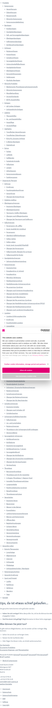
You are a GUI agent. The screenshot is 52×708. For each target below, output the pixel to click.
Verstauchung (11, 465)
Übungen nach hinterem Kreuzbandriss (19, 290)
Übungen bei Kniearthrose (15, 197)
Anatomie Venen (12, 501)
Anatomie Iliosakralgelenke (15, 381)
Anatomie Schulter (12, 407)
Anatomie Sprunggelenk (14, 446)
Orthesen (7, 48)
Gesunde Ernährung (11, 575)
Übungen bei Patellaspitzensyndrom (18, 307)
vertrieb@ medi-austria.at (9, 682)
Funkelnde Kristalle (13, 161)
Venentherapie (11, 9)
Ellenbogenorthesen (13, 71)
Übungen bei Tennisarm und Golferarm (19, 219)
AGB (3, 699)
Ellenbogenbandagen (13, 38)
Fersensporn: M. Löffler (14, 226)
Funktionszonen (11, 177)
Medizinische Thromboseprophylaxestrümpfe (22, 87)
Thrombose (8, 468)
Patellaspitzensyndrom (14, 281)
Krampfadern (11, 510)
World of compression (9, 661)
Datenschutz (6, 692)
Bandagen (7, 25)
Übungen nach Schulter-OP (15, 410)
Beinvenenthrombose (13, 471)
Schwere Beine (11, 526)
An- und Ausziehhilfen (13, 119)
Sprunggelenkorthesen (14, 61)
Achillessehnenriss (12, 439)
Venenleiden (8, 497)
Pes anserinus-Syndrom (14, 287)
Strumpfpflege (11, 126)
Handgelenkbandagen (14, 32)
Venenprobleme (11, 433)
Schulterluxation (12, 413)
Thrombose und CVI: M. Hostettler (17, 475)
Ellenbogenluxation (13, 210)
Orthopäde (10, 562)
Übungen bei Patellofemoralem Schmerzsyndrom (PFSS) (25, 303)
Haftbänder (10, 158)
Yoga (8, 594)
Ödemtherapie (11, 12)
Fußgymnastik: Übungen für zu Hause (19, 252)
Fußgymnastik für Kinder (14, 255)
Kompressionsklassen (13, 174)
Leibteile (9, 155)
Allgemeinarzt (11, 556)
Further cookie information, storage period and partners (25, 364)
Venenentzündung (12, 533)
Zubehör (7, 113)
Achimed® (17, 655)
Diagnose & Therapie (9, 181)
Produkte (5, 3)
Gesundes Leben (8, 546)
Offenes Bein (10, 520)
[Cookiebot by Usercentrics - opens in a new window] (41, 330)
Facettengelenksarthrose (15, 190)
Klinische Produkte (10, 84)
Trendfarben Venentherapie (15, 132)
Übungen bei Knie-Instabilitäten (17, 294)
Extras (6, 148)
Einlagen (7, 103)
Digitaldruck (10, 145)
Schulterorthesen (12, 58)
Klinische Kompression (14, 19)
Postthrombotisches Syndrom (16, 488)
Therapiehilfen (11, 116)
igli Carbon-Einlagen (13, 106)
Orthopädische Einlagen (14, 109)
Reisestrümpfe (11, 16)
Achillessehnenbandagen (15, 45)
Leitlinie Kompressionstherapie (17, 514)
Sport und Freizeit (10, 578)
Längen (8, 168)
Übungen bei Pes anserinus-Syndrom (19, 300)
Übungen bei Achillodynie (15, 455)
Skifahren (9, 588)
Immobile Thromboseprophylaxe (17, 481)
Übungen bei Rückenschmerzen (17, 397)
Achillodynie (10, 442)
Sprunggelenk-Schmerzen (13, 436)
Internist (9, 559)
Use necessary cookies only (26, 376)
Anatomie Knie (11, 268)
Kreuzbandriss (11, 274)
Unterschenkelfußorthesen (15, 64)
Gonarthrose (10, 193)
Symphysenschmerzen (14, 394)
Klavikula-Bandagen (13, 80)
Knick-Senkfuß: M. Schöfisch (16, 229)
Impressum (6, 689)
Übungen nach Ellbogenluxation (17, 216)
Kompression (8, 6)
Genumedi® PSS (34, 655)
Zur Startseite (5, 645)
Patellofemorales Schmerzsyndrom (18, 284)
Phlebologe (10, 565)
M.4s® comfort (5, 657)
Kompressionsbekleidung (15, 22)
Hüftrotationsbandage (14, 42)
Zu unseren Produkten (7, 647)
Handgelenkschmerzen (12, 258)
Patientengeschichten (12, 572)
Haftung (5, 702)
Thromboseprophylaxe (14, 494)
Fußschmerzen (9, 223)
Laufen (8, 581)
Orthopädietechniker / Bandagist (17, 568)
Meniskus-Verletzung (13, 278)
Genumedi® (44, 655)
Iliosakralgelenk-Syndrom (15, 384)
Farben (8, 151)
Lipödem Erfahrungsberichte (16, 316)
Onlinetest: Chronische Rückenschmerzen (20, 387)
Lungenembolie (11, 484)
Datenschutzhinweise (10, 695)
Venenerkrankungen (13, 536)
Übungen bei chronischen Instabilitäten (19, 459)
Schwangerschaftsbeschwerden (15, 417)
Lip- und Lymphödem (13, 423)
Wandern (9, 591)
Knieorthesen (11, 54)
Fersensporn (10, 232)
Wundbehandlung (12, 93)
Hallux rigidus (11, 239)
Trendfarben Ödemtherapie (15, 135)
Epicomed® (25, 655)
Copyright (5, 705)
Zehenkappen (11, 171)
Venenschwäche (12, 543)
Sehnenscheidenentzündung (16, 261)
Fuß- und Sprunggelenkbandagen (17, 35)
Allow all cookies (26, 370)
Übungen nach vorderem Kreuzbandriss (19, 310)
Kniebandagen (11, 29)
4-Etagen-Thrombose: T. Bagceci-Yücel (19, 478)
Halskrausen (10, 77)
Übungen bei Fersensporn (15, 248)
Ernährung (10, 187)
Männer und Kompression (15, 517)
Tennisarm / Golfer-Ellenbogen (16, 213)
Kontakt (5, 598)
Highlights (8, 129)
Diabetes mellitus (10, 200)
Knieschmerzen (9, 265)
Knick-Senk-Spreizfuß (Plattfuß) (17, 245)
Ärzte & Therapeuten (11, 549)
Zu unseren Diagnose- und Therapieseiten (14, 650)
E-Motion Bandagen (13, 142)
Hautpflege (10, 122)
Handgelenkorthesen (13, 67)
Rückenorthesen (12, 51)
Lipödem (7, 313)
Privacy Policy (38, 355)
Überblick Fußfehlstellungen (15, 235)
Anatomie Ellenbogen (13, 206)
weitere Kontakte (6, 684)
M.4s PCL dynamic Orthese (15, 138)
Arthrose (7, 184)
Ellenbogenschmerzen (12, 203)
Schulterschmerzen (11, 404)
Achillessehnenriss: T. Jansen (16, 449)
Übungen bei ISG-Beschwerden (17, 400)
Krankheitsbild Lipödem (14, 323)
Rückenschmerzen (12, 391)
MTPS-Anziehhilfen (13, 100)
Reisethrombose (12, 491)
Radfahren (10, 585)
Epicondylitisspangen (13, 74)
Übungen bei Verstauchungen (16, 462)
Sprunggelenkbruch (13, 452)
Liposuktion (10, 326)
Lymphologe (10, 552)
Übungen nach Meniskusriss (15, 297)
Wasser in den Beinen (13, 507)
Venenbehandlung (12, 530)
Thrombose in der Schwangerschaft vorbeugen (22, 429)
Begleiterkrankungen (13, 523)
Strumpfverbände (12, 96)
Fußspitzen (10, 164)
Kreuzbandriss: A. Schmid (15, 271)
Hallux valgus (10, 242)
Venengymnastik (12, 539)
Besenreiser (10, 504)
